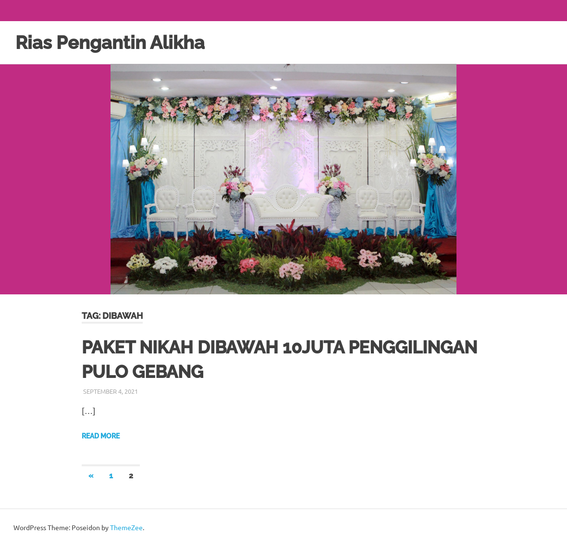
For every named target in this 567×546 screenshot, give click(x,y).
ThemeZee (126, 527)
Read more (101, 436)
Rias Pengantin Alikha (110, 42)
